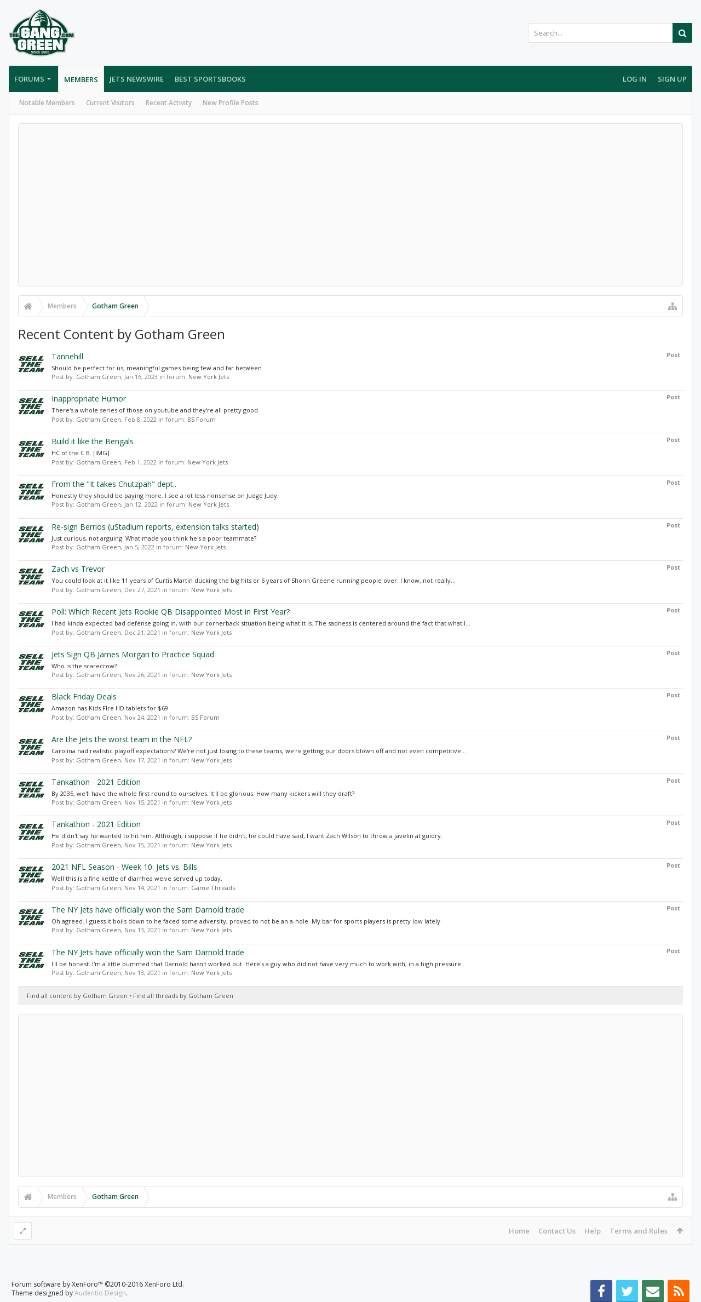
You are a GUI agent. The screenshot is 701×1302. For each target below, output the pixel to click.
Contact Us (557, 1231)
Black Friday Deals (84, 696)
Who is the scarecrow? (84, 666)
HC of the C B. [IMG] (80, 453)
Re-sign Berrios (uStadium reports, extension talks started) (155, 526)
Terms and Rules (639, 1231)
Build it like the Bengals (92, 441)
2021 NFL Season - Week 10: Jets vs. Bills (124, 867)
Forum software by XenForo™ (98, 1284)
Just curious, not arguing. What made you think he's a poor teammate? (153, 538)
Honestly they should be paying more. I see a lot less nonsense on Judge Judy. (165, 495)
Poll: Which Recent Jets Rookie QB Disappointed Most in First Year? (170, 611)
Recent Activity (169, 102)
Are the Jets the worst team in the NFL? (121, 739)
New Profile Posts (230, 102)
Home (519, 1231)
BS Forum (201, 419)
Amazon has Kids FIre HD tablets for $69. (110, 708)
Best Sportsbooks (210, 79)
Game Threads (213, 888)
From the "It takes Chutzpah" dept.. (113, 484)
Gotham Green (98, 376)
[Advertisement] (350, 205)
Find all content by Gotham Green (77, 995)
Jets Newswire (137, 79)
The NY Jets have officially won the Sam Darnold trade (147, 909)
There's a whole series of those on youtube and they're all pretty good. (155, 410)
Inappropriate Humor (88, 398)
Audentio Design (100, 1293)
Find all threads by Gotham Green (183, 995)
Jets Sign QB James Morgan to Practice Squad (132, 654)
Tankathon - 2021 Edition (96, 782)
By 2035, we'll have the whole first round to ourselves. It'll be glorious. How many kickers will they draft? (202, 793)
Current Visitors (110, 102)
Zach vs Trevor (78, 569)
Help (592, 1231)
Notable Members (47, 102)
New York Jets (208, 376)
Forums (29, 79)
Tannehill (67, 356)
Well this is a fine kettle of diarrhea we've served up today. (136, 878)
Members (81, 79)
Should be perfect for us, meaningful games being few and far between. (157, 368)
